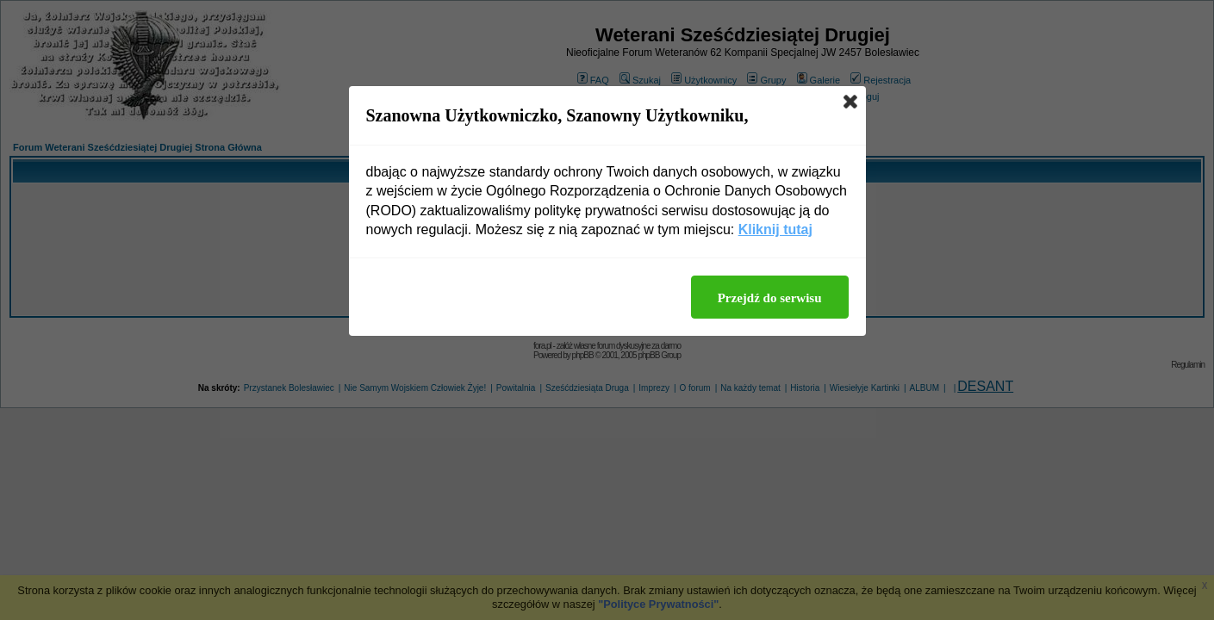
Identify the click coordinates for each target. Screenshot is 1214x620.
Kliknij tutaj (775, 229)
